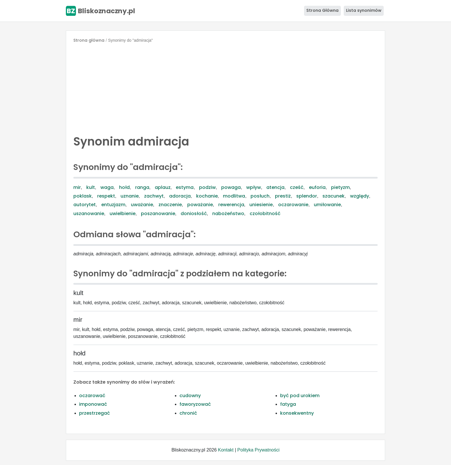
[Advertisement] (225, 87)
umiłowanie (327, 204)
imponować (93, 404)
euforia (317, 187)
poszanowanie (158, 213)
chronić (188, 413)
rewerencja (231, 204)
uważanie (142, 204)
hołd (124, 187)
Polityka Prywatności (258, 449)
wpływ (253, 187)
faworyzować (195, 404)
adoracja (180, 196)
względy (359, 196)
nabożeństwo (228, 213)
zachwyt (154, 196)
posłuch (260, 196)
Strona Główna (322, 10)
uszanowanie (88, 213)
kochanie (207, 196)
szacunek (333, 196)
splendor (306, 196)
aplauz (163, 187)
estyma (185, 187)
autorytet (84, 204)
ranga (142, 187)
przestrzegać (94, 413)
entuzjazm (113, 204)
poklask (82, 196)
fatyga (288, 404)
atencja (275, 187)
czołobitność (265, 213)
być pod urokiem (300, 395)
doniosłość (194, 213)
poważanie (200, 204)
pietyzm (340, 187)
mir (77, 187)
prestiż (283, 196)
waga (107, 187)
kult (90, 187)
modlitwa (234, 196)
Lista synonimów (363, 10)
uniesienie (261, 204)
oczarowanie (293, 204)
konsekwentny (297, 413)
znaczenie (170, 204)
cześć (296, 187)
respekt (106, 196)
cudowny (190, 395)
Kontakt (226, 449)
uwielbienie (122, 213)
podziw (207, 187)
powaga (231, 187)
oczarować (92, 395)
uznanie (130, 196)
